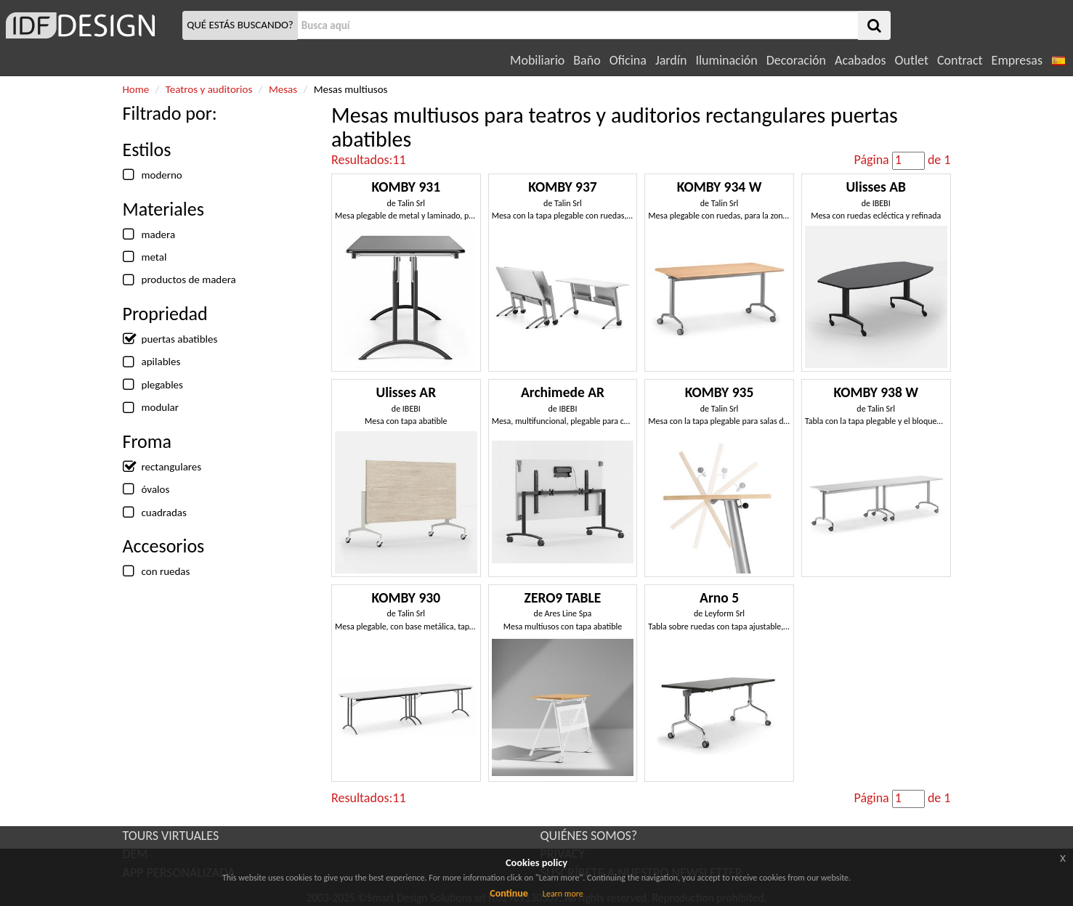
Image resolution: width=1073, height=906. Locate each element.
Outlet (911, 60)
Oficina (628, 60)
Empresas (1017, 60)
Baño (586, 60)
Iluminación (726, 60)
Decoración (796, 60)
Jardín (671, 60)
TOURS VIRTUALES (171, 836)
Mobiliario (537, 60)
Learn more (563, 894)
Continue (509, 893)
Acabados (860, 60)
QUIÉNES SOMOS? (589, 836)
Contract (960, 60)
